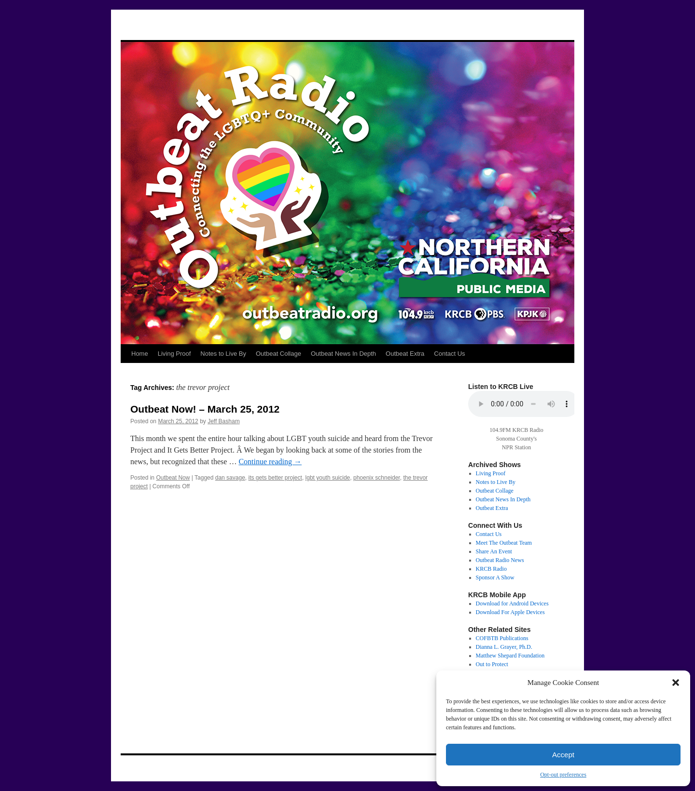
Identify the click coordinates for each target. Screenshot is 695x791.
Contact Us (449, 353)
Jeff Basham (223, 421)
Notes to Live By (223, 353)
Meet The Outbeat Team (504, 542)
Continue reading (270, 461)
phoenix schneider (376, 477)
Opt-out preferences (563, 774)
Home (139, 353)
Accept (563, 755)
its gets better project (275, 477)
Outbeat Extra (405, 353)
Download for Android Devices (512, 603)
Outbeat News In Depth (343, 353)
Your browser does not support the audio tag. (523, 404)
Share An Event (494, 551)
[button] (676, 682)
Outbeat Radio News (500, 560)
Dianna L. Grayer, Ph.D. (504, 647)
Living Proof (174, 353)
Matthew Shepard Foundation (510, 655)
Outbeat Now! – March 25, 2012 (204, 409)
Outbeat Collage (278, 353)
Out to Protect (492, 664)
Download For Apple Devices (510, 612)
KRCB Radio (491, 568)
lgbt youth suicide (328, 477)
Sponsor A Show (495, 577)
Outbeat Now (173, 477)
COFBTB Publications (502, 638)
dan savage (230, 477)
